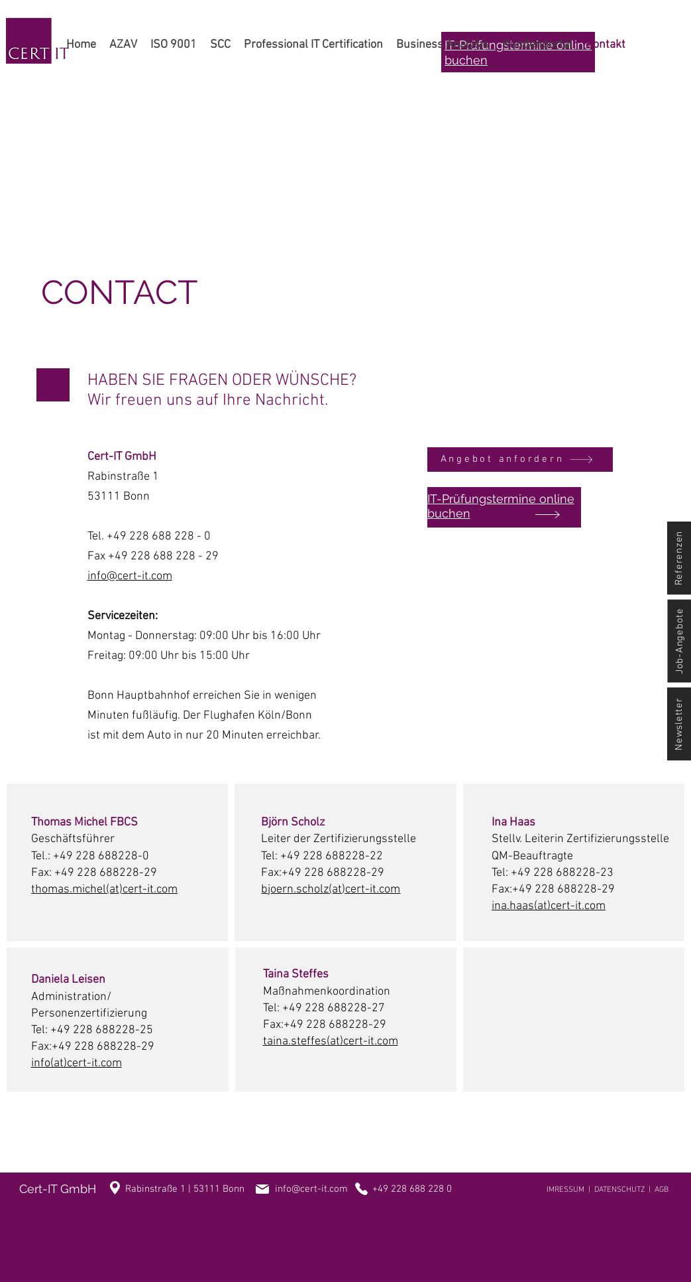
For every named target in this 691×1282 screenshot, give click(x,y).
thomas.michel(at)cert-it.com (104, 889)
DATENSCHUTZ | (624, 1189)
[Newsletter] (679, 723)
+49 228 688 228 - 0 (159, 536)
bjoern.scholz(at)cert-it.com (330, 889)
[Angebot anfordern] (520, 459)
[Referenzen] (679, 558)
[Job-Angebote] (679, 641)
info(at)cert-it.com (76, 1063)
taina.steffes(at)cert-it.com (330, 1041)
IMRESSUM (565, 1189)
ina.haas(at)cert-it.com (549, 906)
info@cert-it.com (129, 576)
